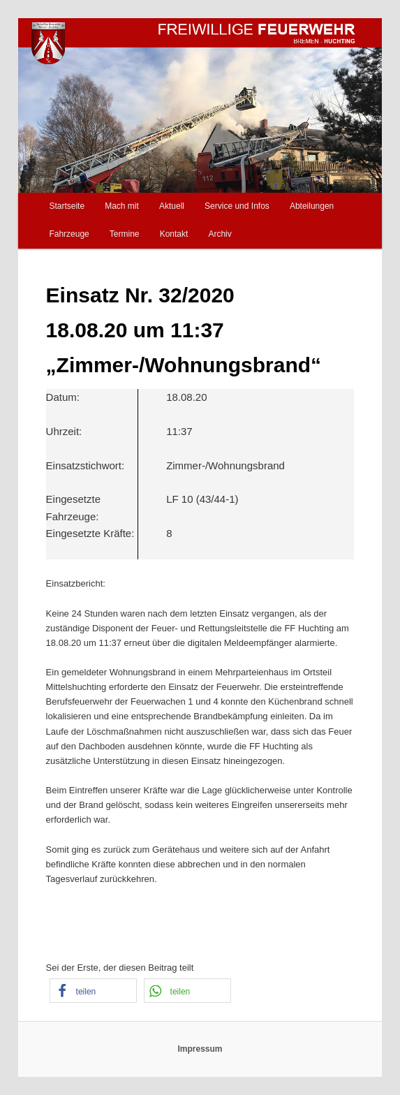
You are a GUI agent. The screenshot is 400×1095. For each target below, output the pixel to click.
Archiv (219, 234)
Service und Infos (237, 206)
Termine (125, 234)
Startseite (66, 206)
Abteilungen (312, 206)
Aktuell (171, 206)
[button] (93, 990)
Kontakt (174, 234)
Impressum (199, 1049)
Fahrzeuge (69, 234)
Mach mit (122, 206)
